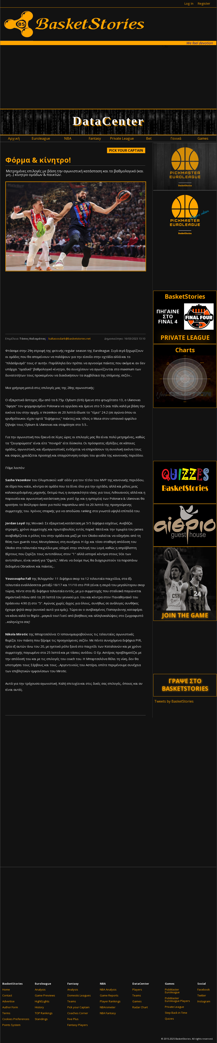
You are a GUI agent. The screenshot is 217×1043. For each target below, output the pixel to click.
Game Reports (109, 995)
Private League (174, 1007)
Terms (6, 1013)
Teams (71, 1001)
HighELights (42, 1001)
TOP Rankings (44, 1013)
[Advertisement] (84, 76)
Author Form (10, 1007)
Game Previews (45, 995)
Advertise (8, 1001)
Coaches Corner (77, 1013)
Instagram (203, 1001)
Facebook (203, 989)
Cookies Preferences (15, 1019)
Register (204, 3)
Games (137, 1001)
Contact (7, 995)
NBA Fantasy (108, 1013)
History (39, 1007)
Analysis (40, 989)
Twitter (201, 995)
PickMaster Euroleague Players (177, 999)
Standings (41, 1019)
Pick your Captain (78, 1007)
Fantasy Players (77, 1025)
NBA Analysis (108, 989)
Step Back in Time (176, 1013)
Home (6, 989)
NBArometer (107, 1007)
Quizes (169, 1018)
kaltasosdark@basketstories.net (70, 338)
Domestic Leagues (79, 995)
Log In (188, 3)
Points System (11, 1025)
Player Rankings (110, 1001)
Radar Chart (140, 1007)
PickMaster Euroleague (172, 991)
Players (137, 989)
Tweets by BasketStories (174, 701)
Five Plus (73, 1019)
